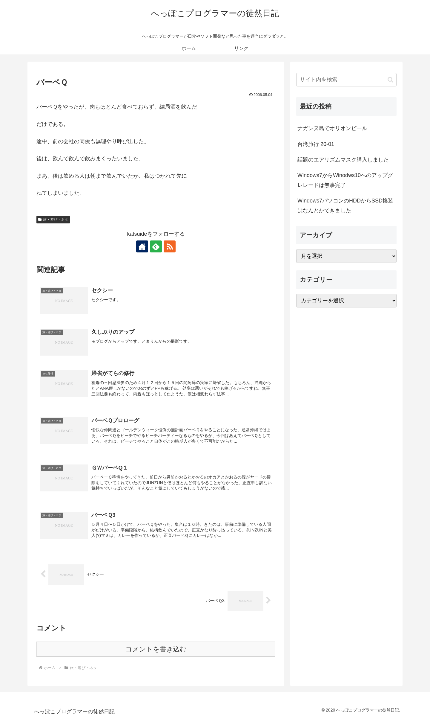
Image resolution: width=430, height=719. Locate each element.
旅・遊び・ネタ (53, 219)
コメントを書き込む (156, 649)
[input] (346, 79)
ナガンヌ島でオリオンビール (332, 128)
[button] (390, 79)
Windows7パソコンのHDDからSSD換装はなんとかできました (345, 205)
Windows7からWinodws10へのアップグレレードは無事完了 (345, 180)
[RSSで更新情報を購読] (170, 246)
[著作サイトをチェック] (142, 246)
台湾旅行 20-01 (315, 144)
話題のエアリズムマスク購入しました (343, 160)
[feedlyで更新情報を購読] (156, 246)
